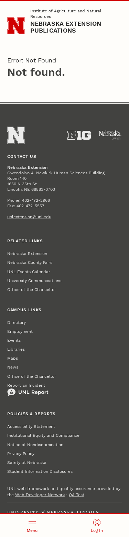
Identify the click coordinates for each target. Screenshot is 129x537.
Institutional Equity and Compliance (43, 435)
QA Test (76, 494)
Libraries (16, 349)
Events (14, 340)
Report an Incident (28, 390)
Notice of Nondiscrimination (35, 444)
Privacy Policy (20, 453)
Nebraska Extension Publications (65, 27)
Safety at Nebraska (26, 462)
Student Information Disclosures (40, 471)
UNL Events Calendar (28, 271)
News (12, 367)
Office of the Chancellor (31, 289)
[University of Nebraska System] (110, 135)
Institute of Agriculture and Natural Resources (65, 14)
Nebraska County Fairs (29, 262)
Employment (20, 331)
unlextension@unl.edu (29, 216)
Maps (12, 358)
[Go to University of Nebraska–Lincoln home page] (16, 25)
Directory (16, 322)
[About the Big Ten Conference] (79, 135)
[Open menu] (32, 525)
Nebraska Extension (27, 253)
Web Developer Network (40, 494)
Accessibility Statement (31, 426)
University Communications (34, 280)
